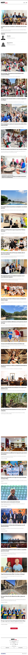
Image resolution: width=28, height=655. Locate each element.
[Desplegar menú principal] (26, 2)
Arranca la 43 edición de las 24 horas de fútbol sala (12, 343)
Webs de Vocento (24, 653)
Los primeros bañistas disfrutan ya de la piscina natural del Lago (14, 322)
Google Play (20, 647)
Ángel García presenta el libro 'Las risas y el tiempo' (13, 574)
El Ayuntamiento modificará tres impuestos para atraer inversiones (14, 453)
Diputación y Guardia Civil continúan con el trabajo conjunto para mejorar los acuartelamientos (14, 177)
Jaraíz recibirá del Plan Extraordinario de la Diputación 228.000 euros (13, 388)
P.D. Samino (2, 458)
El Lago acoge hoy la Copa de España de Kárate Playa (13, 621)
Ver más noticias (14, 628)
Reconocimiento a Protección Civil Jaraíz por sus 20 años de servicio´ (13, 525)
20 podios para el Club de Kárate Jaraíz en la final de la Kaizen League (13, 299)
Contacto (3, 34)
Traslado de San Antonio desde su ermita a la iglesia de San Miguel (13, 99)
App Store (7, 647)
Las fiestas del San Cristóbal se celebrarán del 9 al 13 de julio (13, 27)
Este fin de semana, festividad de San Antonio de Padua (14, 149)
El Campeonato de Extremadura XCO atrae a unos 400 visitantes (13, 410)
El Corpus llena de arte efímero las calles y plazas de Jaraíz (13, 597)
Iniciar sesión (24, 2)
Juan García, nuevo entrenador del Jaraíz (10, 502)
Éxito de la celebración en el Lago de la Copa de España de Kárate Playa (13, 478)
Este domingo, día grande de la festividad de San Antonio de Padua (12, 74)
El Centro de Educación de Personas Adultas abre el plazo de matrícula (13, 253)
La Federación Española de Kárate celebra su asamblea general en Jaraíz (13, 550)
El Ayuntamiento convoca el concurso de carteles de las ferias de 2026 (14, 124)
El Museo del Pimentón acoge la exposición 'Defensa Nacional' (13, 230)
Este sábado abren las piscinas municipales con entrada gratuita (14, 207)
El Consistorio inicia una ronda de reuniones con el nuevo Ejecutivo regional (12, 276)
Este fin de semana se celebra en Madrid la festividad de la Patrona (14, 366)
